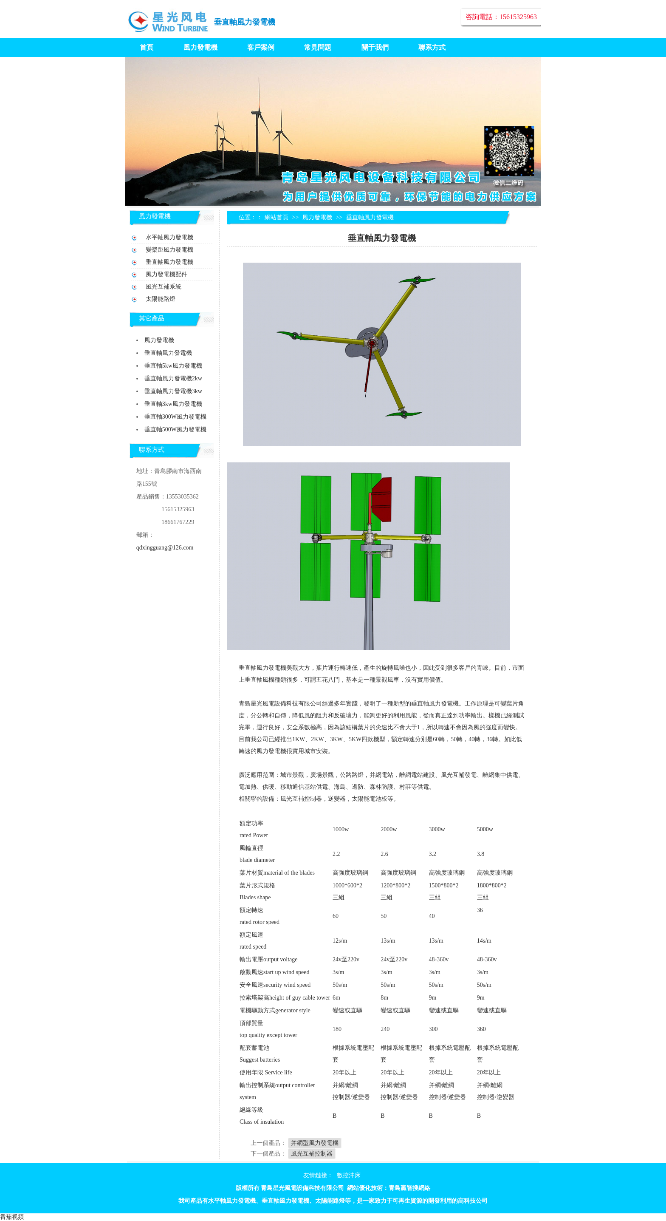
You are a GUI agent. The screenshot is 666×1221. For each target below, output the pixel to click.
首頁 (146, 47)
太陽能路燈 (160, 299)
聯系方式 (432, 47)
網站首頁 (276, 217)
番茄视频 (12, 1217)
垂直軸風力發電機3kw (173, 391)
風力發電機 (200, 47)
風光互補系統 (163, 286)
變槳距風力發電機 (169, 249)
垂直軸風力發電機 (244, 22)
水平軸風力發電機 (169, 237)
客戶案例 (260, 47)
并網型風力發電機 (315, 1143)
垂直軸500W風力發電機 (175, 429)
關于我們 (375, 47)
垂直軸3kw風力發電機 (173, 404)
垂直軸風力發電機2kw (173, 378)
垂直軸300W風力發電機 (175, 417)
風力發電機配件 (166, 274)
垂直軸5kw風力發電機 (173, 366)
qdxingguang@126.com (165, 547)
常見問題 (317, 47)
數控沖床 (349, 1175)
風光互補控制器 (312, 1153)
